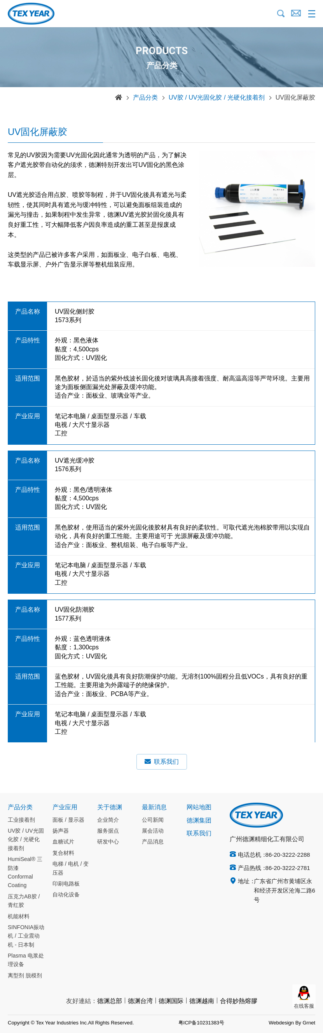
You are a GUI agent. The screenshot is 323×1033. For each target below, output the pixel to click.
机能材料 (19, 916)
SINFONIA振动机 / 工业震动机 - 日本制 (26, 936)
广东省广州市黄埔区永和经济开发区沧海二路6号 (284, 891)
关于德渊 (109, 807)
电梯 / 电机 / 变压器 (70, 868)
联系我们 (162, 761)
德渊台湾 (140, 1001)
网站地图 (199, 807)
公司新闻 (153, 820)
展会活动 (153, 831)
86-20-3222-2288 (287, 855)
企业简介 (108, 820)
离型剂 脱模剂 (25, 976)
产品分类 (145, 98)
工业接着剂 (21, 820)
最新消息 (154, 807)
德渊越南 (201, 1001)
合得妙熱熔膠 (238, 1001)
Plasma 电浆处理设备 (26, 960)
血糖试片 (63, 842)
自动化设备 (66, 895)
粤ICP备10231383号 (201, 1023)
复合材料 (63, 853)
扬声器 (60, 831)
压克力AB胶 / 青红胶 (24, 901)
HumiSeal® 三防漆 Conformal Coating (25, 872)
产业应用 (64, 807)
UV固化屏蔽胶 (295, 98)
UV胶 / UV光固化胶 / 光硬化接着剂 (217, 98)
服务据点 (108, 831)
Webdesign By (285, 1023)
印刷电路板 (66, 884)
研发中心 (108, 842)
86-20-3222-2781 (287, 868)
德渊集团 (199, 820)
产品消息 (153, 842)
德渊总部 (109, 1001)
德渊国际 (171, 1001)
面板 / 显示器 (68, 820)
